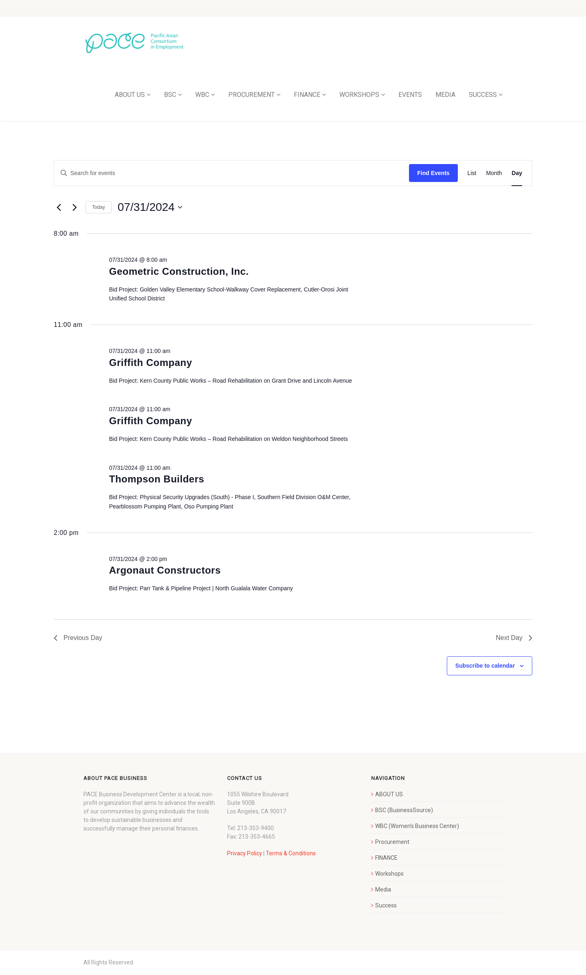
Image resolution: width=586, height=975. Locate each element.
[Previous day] (58, 207)
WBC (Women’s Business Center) (417, 826)
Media (383, 889)
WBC (202, 95)
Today (98, 207)
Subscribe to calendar (485, 665)
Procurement (392, 842)
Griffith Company (150, 362)
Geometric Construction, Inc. (179, 271)
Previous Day (78, 637)
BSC (170, 95)
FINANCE (307, 95)
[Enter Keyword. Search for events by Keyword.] (231, 173)
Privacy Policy (244, 853)
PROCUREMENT (251, 95)
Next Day (514, 637)
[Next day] (74, 207)
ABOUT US (130, 95)
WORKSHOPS (359, 95)
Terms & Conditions (291, 853)
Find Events (433, 173)
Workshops (389, 873)
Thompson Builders (156, 478)
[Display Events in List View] (472, 173)
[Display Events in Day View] (517, 173)
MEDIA (445, 95)
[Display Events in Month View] (494, 173)
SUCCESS (483, 95)
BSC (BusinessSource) (404, 810)
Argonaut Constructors (165, 570)
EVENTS (410, 95)
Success (386, 905)
